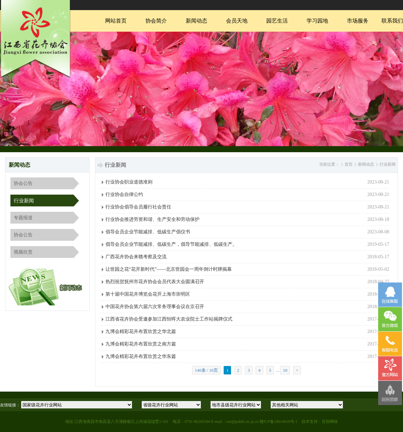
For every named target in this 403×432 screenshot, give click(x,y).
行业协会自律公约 (124, 194)
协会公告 (23, 183)
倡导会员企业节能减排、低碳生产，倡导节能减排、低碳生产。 (171, 244)
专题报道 (23, 217)
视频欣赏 (23, 252)
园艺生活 (277, 21)
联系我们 (392, 21)
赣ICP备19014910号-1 (279, 421)
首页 (349, 164)
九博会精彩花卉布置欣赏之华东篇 (140, 356)
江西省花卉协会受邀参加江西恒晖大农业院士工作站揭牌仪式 (168, 319)
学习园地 (317, 21)
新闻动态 (196, 21)
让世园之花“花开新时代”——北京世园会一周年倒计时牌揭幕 (168, 269)
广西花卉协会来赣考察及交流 (136, 256)
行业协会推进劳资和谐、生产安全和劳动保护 (152, 219)
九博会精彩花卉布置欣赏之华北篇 (140, 331)
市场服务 (357, 21)
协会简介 (156, 21)
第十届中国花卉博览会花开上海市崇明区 (147, 294)
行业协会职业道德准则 (128, 182)
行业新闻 (24, 200)
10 (285, 370)
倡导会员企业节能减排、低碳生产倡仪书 (147, 231)
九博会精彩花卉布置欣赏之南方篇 (140, 343)
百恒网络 (330, 421)
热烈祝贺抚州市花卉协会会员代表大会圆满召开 (154, 281)
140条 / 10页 (206, 370)
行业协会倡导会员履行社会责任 (138, 206)
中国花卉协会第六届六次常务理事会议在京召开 (154, 306)
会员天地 (237, 21)
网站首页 (116, 21)
